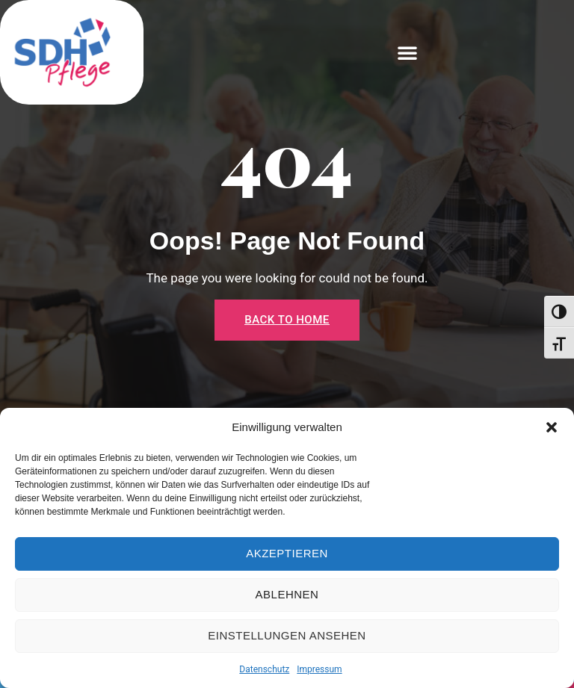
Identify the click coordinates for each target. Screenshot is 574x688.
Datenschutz (264, 669)
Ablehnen (287, 594)
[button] (551, 427)
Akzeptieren (287, 553)
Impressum (319, 669)
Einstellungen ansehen (286, 635)
